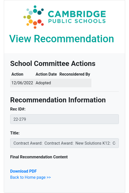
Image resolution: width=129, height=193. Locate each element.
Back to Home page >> (30, 177)
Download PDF (23, 171)
